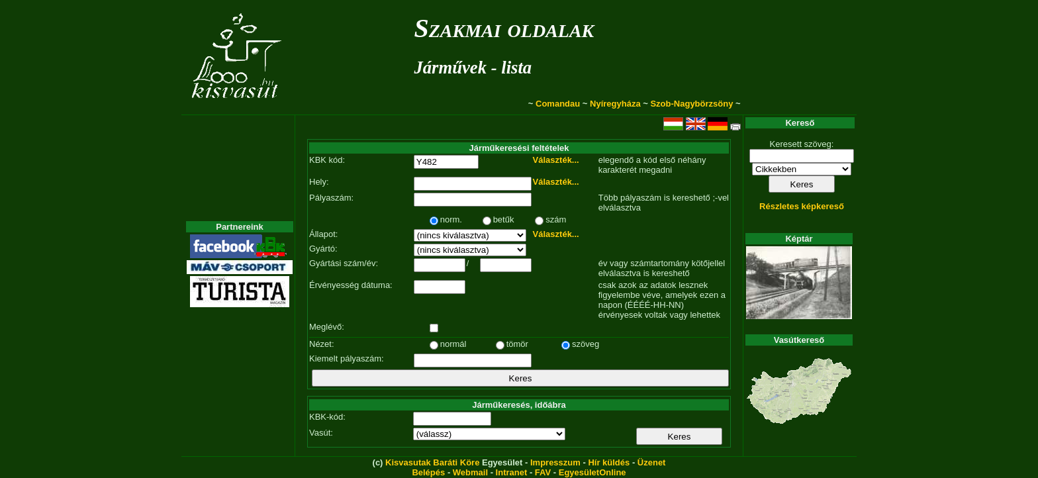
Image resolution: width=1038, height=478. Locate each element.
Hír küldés (609, 462)
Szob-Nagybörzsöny (691, 104)
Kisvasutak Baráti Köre (432, 462)
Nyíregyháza (615, 104)
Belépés (428, 472)
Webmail (470, 472)
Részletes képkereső (801, 206)
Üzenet (651, 462)
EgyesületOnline (592, 472)
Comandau (558, 104)
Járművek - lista (473, 67)
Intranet (512, 472)
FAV (543, 472)
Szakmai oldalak (504, 28)
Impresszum (555, 462)
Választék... (556, 160)
